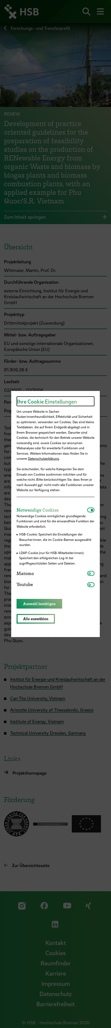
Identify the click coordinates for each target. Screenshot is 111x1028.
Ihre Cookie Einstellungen (47, 401)
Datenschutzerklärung (43, 458)
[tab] (52, 509)
